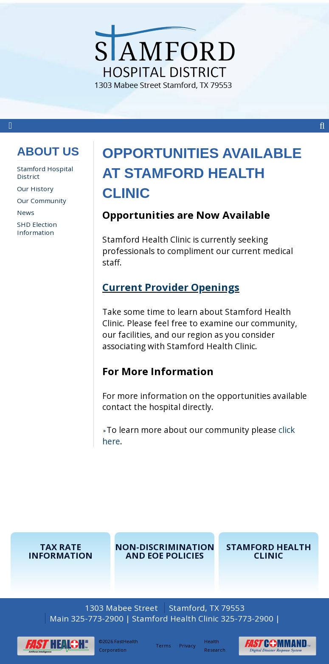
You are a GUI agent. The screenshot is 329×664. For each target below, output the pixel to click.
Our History (35, 188)
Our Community (41, 200)
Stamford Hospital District (45, 172)
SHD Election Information (37, 228)
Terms (163, 645)
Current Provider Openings (170, 287)
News (25, 212)
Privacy (187, 645)
